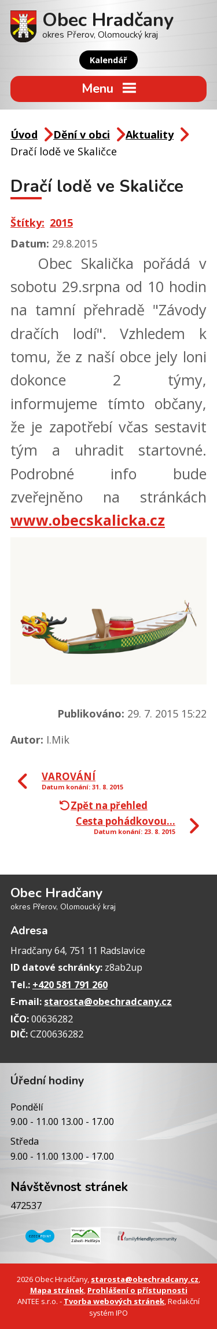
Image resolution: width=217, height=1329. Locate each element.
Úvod (24, 134)
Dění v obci (81, 134)
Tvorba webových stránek (114, 1301)
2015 (61, 223)
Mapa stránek (57, 1290)
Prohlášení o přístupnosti (137, 1290)
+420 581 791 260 (70, 984)
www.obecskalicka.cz (87, 520)
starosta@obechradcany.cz (108, 1001)
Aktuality (150, 134)
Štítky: (27, 223)
